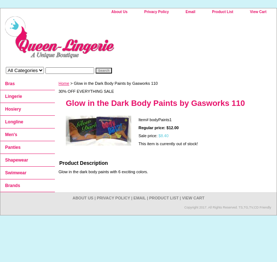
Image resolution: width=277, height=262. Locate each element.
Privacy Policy (156, 12)
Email (191, 12)
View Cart (258, 12)
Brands (12, 185)
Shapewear (16, 160)
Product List (222, 12)
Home (64, 83)
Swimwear (16, 172)
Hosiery (13, 109)
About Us (119, 12)
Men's (11, 134)
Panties (13, 147)
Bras (10, 83)
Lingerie (13, 96)
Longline (14, 121)
